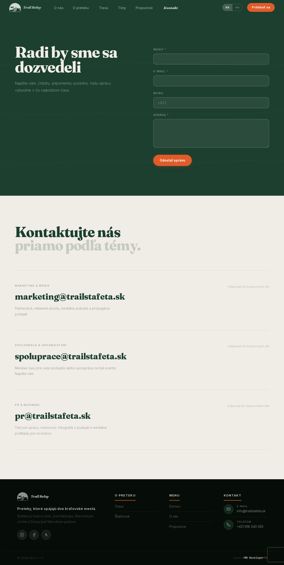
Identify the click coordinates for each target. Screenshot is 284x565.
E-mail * (160, 71)
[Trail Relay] (25, 7)
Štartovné (122, 516)
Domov (175, 506)
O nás (173, 516)
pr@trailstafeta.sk (52, 415)
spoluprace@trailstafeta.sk (70, 356)
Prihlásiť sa (261, 7)
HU (237, 7)
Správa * (161, 115)
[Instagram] (22, 535)
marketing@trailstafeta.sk (70, 296)
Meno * (159, 49)
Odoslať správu (172, 160)
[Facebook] (34, 535)
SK (227, 7)
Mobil (158, 93)
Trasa (119, 506)
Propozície (177, 526)
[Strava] (46, 535)
